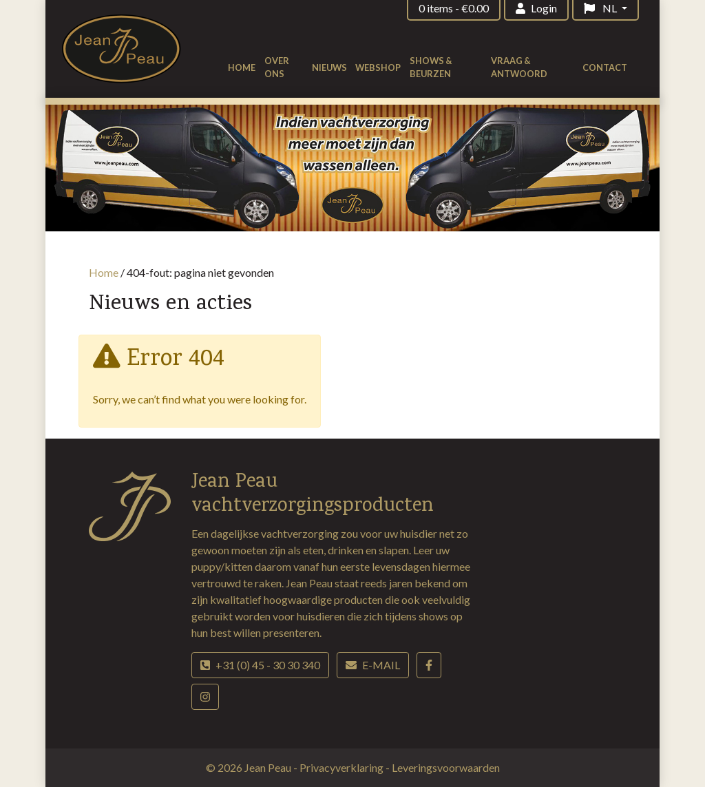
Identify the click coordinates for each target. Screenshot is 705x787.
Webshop (378, 67)
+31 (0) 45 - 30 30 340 (260, 664)
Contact (604, 67)
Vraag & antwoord (519, 67)
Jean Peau (268, 767)
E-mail (373, 664)
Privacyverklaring (342, 767)
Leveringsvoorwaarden (446, 767)
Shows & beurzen (431, 67)
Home (241, 67)
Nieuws (329, 67)
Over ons (276, 67)
